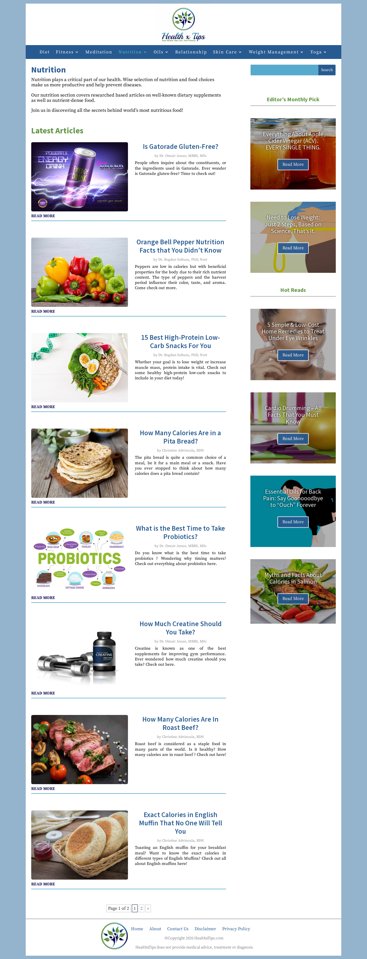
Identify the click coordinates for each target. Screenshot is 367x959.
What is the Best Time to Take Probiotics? (180, 532)
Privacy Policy (236, 928)
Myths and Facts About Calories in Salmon (293, 583)
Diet (45, 52)
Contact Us (177, 928)
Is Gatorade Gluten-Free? (180, 146)
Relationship (191, 52)
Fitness (65, 52)
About (155, 928)
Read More (293, 170)
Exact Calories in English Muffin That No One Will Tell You (180, 823)
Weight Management (274, 52)
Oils (159, 52)
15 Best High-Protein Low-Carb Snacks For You (180, 341)
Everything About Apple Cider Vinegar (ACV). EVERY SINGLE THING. (293, 146)
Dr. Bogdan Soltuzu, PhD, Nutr (183, 259)
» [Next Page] (148, 908)
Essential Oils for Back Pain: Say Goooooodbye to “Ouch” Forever (293, 503)
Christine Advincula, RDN (183, 450)
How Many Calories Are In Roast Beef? (180, 723)
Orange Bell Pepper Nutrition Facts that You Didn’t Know (180, 246)
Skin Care (225, 52)
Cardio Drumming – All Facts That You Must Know (293, 420)
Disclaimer (205, 928)
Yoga (316, 52)
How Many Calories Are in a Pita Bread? (180, 436)
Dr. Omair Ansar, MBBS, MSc (183, 156)
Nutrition (130, 52)
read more (43, 216)
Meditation (98, 52)
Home (137, 928)
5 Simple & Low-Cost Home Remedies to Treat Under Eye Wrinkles (293, 336)
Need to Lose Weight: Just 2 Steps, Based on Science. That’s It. (293, 229)
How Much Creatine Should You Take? (181, 627)
